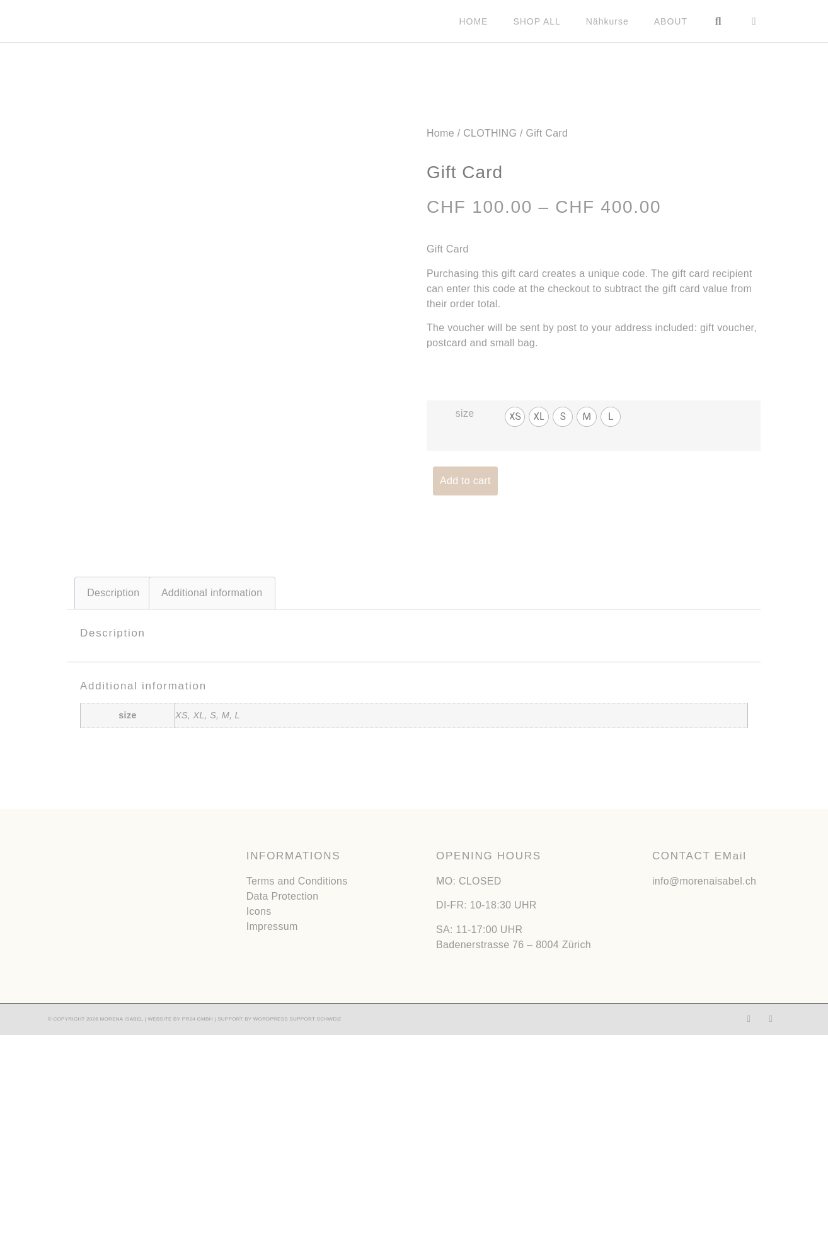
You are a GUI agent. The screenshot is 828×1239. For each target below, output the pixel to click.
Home (440, 132)
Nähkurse (607, 21)
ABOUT (670, 21)
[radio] (514, 416)
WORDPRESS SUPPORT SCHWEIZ (297, 1223)
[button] (718, 21)
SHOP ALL (536, 21)
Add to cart (465, 480)
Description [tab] (113, 796)
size (465, 412)
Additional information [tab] (211, 796)
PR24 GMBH (197, 1223)
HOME (473, 21)
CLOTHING (490, 132)
